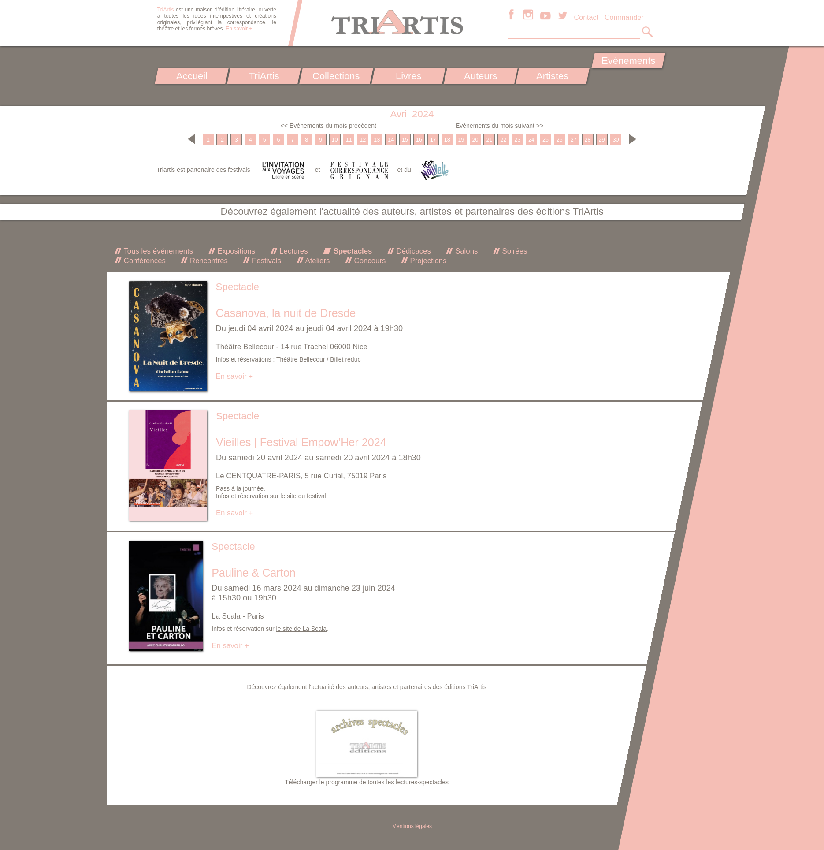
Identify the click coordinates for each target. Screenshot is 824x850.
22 (503, 140)
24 (531, 140)
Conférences (144, 261)
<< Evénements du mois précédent (328, 125)
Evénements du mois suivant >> (499, 125)
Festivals (265, 261)
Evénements (628, 60)
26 (560, 140)
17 (433, 140)
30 (615, 140)
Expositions (235, 251)
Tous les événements (157, 251)
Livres (408, 76)
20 (475, 140)
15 (405, 140)
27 (574, 140)
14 (391, 140)
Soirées (513, 251)
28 (588, 140)
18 (447, 140)
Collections (336, 76)
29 (602, 140)
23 (517, 140)
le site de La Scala (301, 628)
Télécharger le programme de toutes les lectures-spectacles (367, 782)
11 (348, 140)
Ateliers (317, 261)
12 (363, 140)
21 (489, 140)
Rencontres (207, 261)
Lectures (293, 251)
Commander (624, 17)
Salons (465, 251)
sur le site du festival (298, 496)
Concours (369, 261)
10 (335, 140)
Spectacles (351, 251)
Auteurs (480, 76)
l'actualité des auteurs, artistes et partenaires (417, 211)
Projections (427, 261)
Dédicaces (412, 251)
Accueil (192, 76)
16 (419, 140)
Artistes (553, 76)
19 (461, 140)
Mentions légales (412, 826)
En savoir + (239, 29)
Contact (586, 17)
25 (545, 140)
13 (377, 140)
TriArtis (264, 76)
